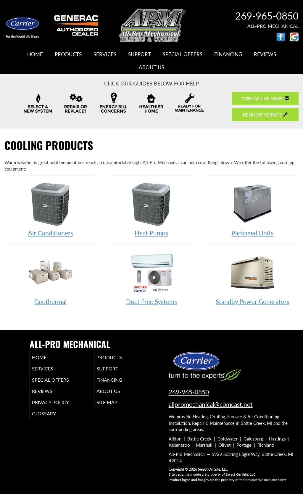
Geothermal (50, 277)
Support (139, 54)
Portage (244, 445)
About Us (151, 67)
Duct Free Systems (151, 277)
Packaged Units (252, 209)
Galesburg (253, 438)
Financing (228, 54)
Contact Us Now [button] (265, 98)
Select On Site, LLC (213, 469)
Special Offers (182, 54)
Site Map (115, 407)
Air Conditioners (50, 209)
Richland (265, 445)
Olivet (224, 445)
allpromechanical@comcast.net (211, 404)
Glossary (52, 420)
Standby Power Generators (252, 277)
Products (68, 54)
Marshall (204, 445)
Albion (175, 438)
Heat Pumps (151, 209)
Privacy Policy (59, 407)
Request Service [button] (265, 114)
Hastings (277, 438)
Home (35, 54)
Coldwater (227, 438)
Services (105, 54)
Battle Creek (199, 438)
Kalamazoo (179, 445)
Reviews (265, 54)
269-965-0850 (189, 392)
